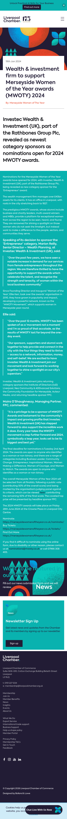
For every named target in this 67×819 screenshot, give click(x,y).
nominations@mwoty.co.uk (24, 548)
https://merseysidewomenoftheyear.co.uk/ (27, 535)
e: (23, 686)
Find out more (31, 7)
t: (10, 683)
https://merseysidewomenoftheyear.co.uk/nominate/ (33, 522)
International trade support (16, 724)
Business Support (11, 727)
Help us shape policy (12, 730)
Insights (6, 705)
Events (6, 708)
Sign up (14, 643)
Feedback (8, 748)
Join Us (6, 696)
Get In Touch (9, 745)
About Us (7, 711)
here (42, 492)
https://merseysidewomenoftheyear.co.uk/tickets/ (32, 528)
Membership (9, 693)
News (5, 702)
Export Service (10, 721)
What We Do (9, 718)
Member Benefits (11, 699)
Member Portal (10, 733)
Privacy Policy (9, 739)
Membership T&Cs (11, 742)
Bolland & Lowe (22, 793)
